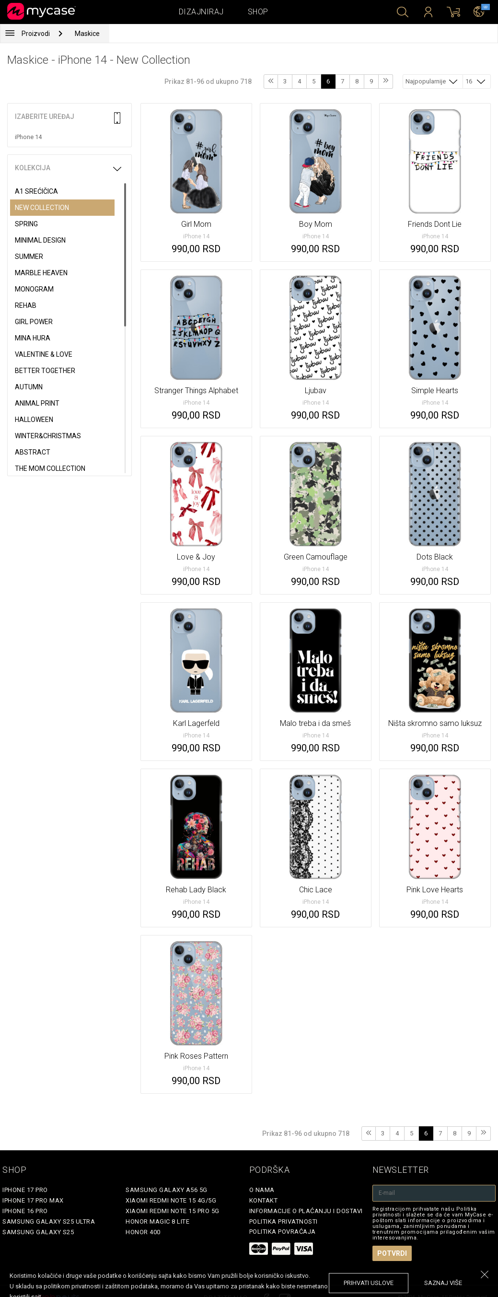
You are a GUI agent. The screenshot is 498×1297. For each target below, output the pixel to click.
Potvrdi (392, 1253)
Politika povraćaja (282, 1231)
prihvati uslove (369, 1282)
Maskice (87, 33)
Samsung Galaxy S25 (38, 1232)
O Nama (262, 1189)
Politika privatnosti (283, 1221)
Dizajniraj (201, 11)
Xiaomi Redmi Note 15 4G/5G (171, 1200)
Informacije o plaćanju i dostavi (306, 1211)
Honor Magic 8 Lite (157, 1221)
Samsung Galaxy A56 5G (167, 1189)
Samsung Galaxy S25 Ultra (48, 1221)
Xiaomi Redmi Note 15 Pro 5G (173, 1211)
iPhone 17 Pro (25, 1189)
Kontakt (263, 1200)
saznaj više (443, 1282)
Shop (258, 11)
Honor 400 (143, 1232)
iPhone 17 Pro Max (33, 1200)
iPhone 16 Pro (25, 1211)
